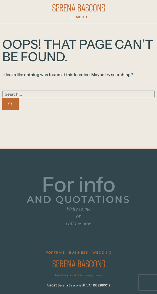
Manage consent (94, 275)
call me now (78, 223)
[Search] (10, 104)
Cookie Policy (76, 275)
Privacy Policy (61, 275)
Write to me (78, 208)
